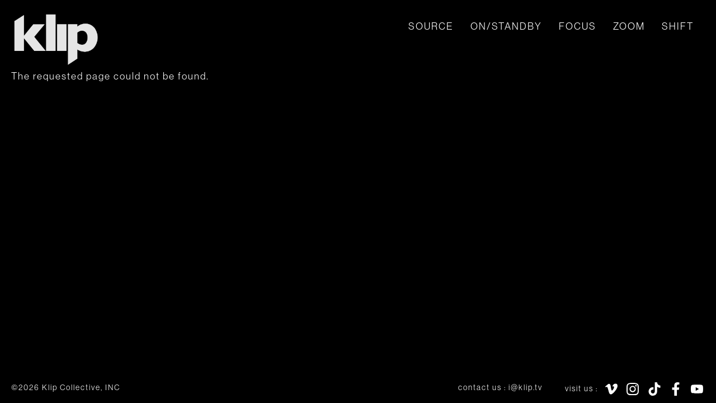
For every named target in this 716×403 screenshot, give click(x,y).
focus (577, 26)
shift (678, 26)
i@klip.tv (525, 387)
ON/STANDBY (506, 26)
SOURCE (431, 26)
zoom (629, 26)
